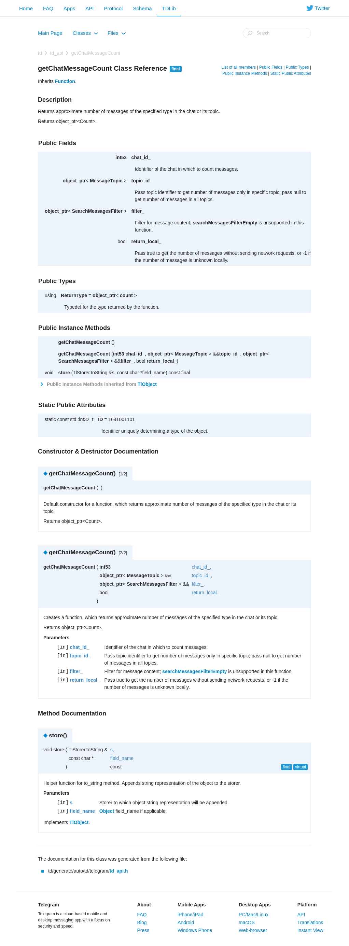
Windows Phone (195, 930)
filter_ (137, 211)
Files (117, 34)
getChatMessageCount (95, 53)
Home (26, 8)
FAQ (48, 8)
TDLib (169, 8)
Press (143, 930)
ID (100, 419)
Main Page (50, 33)
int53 (121, 157)
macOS (247, 922)
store (64, 372)
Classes (85, 34)
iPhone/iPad (191, 914)
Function (65, 81)
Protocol (113, 8)
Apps (69, 8)
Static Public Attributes (290, 73)
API (89, 8)
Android (186, 922)
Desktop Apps (255, 904)
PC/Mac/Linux (253, 914)
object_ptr (74, 180)
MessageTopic (106, 180)
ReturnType (74, 295)
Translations (310, 922)
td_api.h (119, 871)
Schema (142, 8)
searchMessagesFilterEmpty (225, 222)
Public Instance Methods (244, 73)
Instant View (310, 930)
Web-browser (253, 930)
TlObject (147, 384)
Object (106, 811)
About (144, 904)
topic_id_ (141, 180)
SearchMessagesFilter (97, 211)
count (126, 295)
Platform (307, 904)
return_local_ (146, 241)
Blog (142, 922)
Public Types (297, 67)
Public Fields (270, 67)
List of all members (238, 67)
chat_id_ (141, 157)
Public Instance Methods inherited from (101, 384)
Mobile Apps (192, 904)
